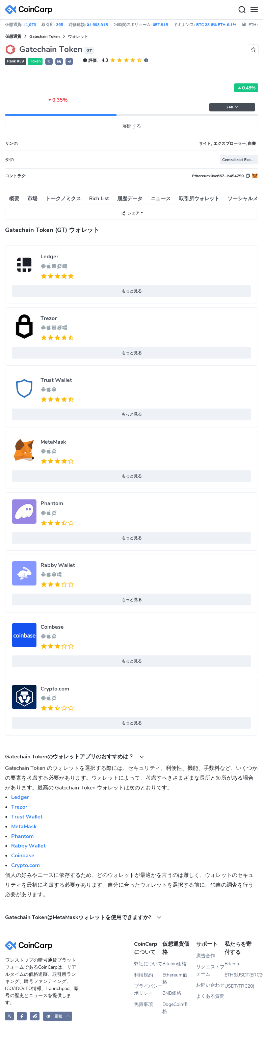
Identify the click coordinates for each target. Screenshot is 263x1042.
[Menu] (254, 10)
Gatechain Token (44, 36)
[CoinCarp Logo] (30, 9)
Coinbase (52, 627)
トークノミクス (63, 198)
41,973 (29, 24)
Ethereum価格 (174, 978)
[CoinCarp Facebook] (22, 1016)
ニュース (161, 198)
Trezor (49, 318)
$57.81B (160, 24)
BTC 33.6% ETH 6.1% (216, 24)
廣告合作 (205, 956)
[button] (59, 61)
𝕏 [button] (49, 61)
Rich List (99, 198)
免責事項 (143, 1004)
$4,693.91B (97, 24)
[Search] (242, 10)
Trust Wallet (56, 380)
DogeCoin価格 (175, 1008)
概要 (14, 198)
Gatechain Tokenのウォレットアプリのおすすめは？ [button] (74, 756)
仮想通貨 (13, 36)
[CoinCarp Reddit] (35, 1016)
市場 (32, 198)
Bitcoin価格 (174, 964)
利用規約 (143, 975)
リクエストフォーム (210, 970)
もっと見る (132, 291)
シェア (130, 213)
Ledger (49, 256)
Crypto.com (55, 689)
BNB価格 (171, 993)
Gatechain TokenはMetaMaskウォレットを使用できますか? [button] (83, 917)
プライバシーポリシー (148, 989)
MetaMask (53, 442)
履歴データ (129, 198)
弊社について (148, 964)
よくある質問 (210, 996)
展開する (131, 126)
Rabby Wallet (58, 565)
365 (59, 24)
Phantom (52, 503)
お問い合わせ (210, 985)
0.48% (246, 88)
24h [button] (232, 107)
